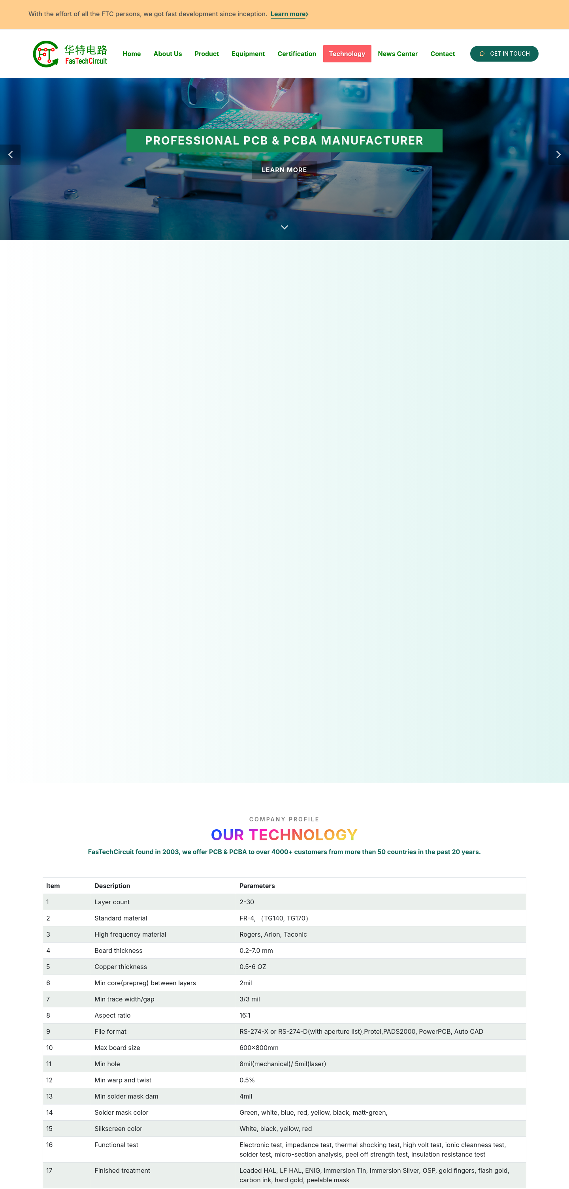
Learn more (288, 14)
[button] (10, 155)
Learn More (284, 170)
